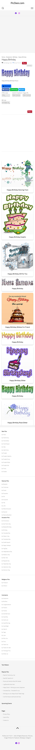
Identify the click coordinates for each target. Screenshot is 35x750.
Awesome (5, 598)
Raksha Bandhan (7, 515)
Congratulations (7, 604)
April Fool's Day (7, 524)
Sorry (4, 641)
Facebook (6, 89)
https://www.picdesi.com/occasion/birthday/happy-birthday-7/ (16, 95)
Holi (4, 502)
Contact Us (6, 720)
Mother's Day (6, 554)
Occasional (9, 57)
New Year (5, 557)
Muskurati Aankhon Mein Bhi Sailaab (12, 681)
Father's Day (6, 536)
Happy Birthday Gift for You (17, 274)
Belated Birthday (7, 527)
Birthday (15, 57)
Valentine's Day (7, 567)
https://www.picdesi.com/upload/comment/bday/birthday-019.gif (27, 95)
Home (3, 57)
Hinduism (5, 582)
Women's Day (6, 570)
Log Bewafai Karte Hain (9, 684)
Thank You (5, 644)
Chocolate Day (6, 533)
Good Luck (5, 620)
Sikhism (5, 586)
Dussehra (5, 493)
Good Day (5, 617)
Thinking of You (7, 650)
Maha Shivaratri (7, 509)
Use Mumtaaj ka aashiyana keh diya (12, 696)
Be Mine (5, 601)
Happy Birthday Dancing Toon (17, 190)
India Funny (6, 450)
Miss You (5, 638)
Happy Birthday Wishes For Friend (17, 327)
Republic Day (6, 561)
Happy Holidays (7, 545)
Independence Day (7, 551)
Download (6, 86)
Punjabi (5, 453)
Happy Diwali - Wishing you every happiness (14, 687)
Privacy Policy (6, 714)
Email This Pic (17, 63)
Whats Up (5, 654)
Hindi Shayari (6, 444)
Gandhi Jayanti (6, 542)
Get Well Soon (6, 614)
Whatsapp (14, 89)
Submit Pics (6, 717)
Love (4, 635)
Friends (5, 610)
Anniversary (6, 521)
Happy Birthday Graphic (17, 237)
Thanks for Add (7, 647)
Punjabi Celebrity (7, 456)
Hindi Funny (6, 437)
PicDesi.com (17, 3)
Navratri (5, 512)
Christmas (5, 487)
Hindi (4, 434)
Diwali (4, 490)
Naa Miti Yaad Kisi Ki (8, 678)
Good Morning (6, 623)
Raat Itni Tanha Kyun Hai (9, 675)
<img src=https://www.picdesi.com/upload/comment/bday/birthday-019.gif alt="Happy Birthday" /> (6, 95)
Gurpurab (5, 499)
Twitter (21, 89)
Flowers (5, 607)
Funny (4, 468)
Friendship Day (6, 539)
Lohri (4, 506)
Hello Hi (5, 629)
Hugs (4, 632)
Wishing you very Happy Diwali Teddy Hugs (13, 693)
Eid (4, 496)
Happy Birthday (17, 289)
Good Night (6, 626)
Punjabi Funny (6, 459)
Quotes (5, 471)
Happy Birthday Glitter (17, 380)
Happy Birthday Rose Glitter (17, 423)
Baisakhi (5, 484)
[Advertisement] (17, 34)
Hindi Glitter (6, 441)
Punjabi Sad (6, 465)
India (4, 447)
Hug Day (5, 548)
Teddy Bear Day (7, 564)
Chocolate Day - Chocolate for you (11, 690)
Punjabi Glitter (6, 462)
